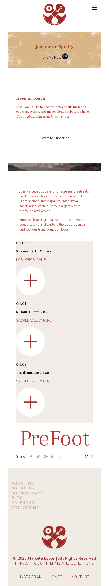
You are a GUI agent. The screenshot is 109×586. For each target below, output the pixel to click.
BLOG (17, 498)
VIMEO (57, 577)
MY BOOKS (23, 488)
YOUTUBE (80, 577)
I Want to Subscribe (54, 138)
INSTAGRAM (31, 577)
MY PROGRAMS (28, 493)
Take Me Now (54, 57)
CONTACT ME (25, 507)
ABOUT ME (23, 483)
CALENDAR (23, 502)
